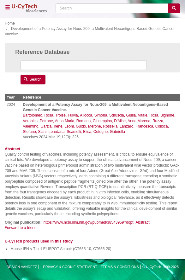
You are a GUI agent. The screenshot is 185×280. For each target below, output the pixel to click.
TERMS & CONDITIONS (120, 267)
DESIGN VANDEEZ (22, 267)
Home (10, 23)
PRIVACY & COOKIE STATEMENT (70, 267)
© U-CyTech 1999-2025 (160, 267)
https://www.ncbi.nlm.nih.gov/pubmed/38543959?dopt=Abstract (97, 222)
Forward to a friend (21, 228)
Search (32, 79)
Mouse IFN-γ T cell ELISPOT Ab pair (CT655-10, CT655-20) (60, 249)
